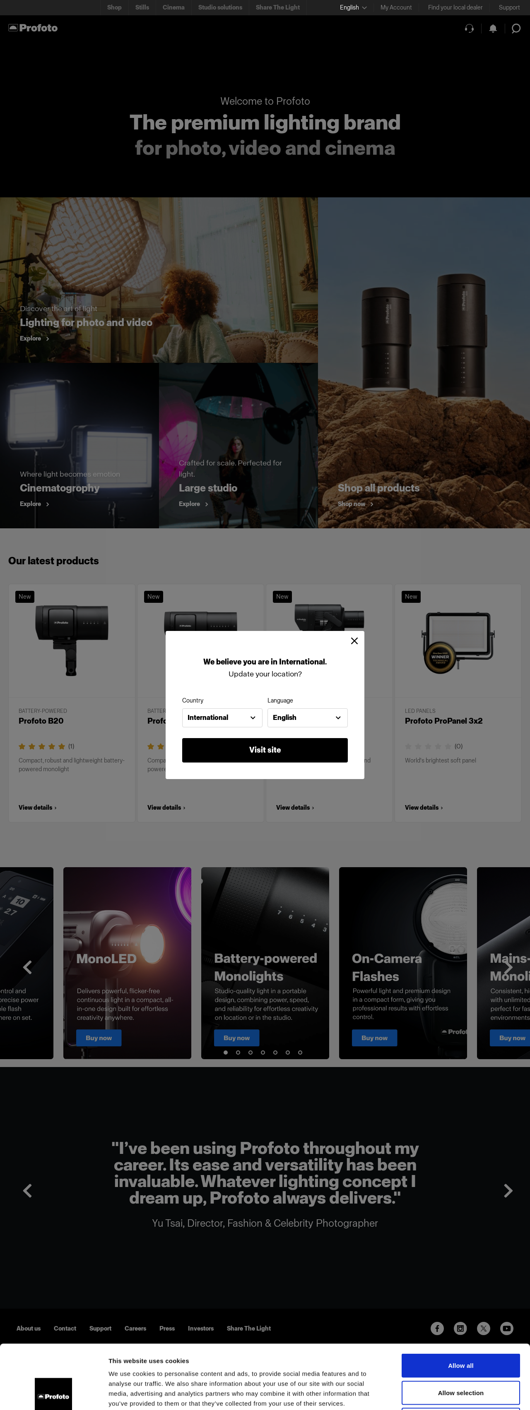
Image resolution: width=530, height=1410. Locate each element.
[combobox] (222, 717)
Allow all (461, 1301)
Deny (460, 1355)
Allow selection (461, 1328)
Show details (434, 1393)
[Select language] (353, 7)
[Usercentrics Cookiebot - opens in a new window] (53, 1394)
